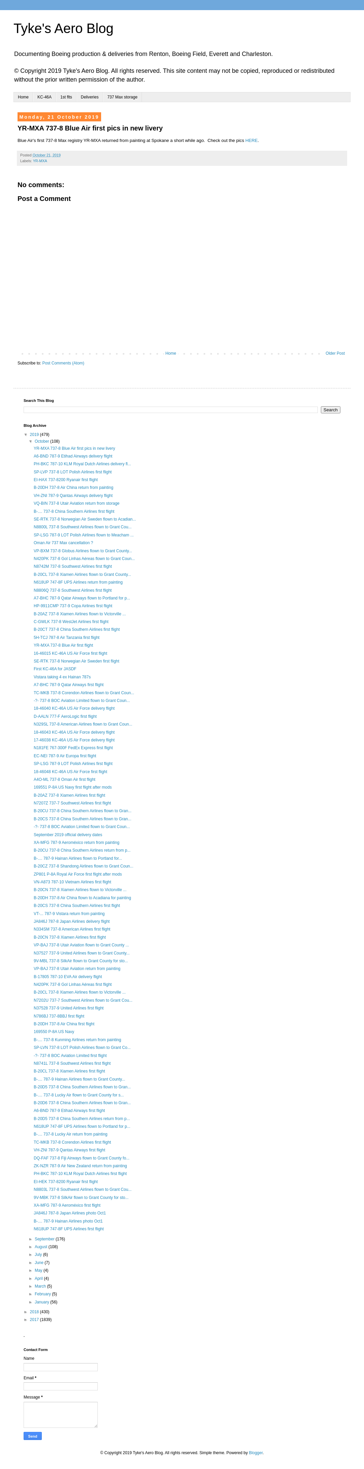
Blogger (256, 1452)
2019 (35, 434)
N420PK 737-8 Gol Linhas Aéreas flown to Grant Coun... (84, 558)
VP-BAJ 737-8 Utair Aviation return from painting (77, 968)
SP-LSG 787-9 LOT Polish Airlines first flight (73, 763)
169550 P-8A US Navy (54, 1031)
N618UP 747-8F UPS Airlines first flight (69, 1229)
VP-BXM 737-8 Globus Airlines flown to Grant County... (83, 551)
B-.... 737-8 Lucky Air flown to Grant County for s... (79, 1095)
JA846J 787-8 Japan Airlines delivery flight (72, 921)
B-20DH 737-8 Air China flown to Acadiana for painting (82, 897)
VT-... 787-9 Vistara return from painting (69, 913)
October (42, 441)
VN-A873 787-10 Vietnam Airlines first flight (72, 882)
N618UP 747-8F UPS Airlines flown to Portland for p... (82, 1126)
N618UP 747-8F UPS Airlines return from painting (78, 582)
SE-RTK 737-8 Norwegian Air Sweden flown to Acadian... (85, 519)
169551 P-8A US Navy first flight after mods (73, 787)
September (45, 1239)
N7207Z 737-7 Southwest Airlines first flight (72, 803)
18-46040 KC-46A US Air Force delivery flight (74, 708)
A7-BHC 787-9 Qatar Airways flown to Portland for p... (82, 598)
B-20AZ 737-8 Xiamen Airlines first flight (69, 795)
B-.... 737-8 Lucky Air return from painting (71, 1134)
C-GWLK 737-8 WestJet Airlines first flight (71, 621)
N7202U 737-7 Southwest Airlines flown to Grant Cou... (83, 1000)
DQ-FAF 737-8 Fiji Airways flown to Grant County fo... (81, 1158)
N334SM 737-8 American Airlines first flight (72, 929)
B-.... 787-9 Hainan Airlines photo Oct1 (68, 1221)
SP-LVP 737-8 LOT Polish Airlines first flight (73, 472)
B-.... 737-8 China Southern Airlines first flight (74, 511)
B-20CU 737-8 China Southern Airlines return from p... (82, 850)
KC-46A (44, 97)
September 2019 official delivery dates (68, 834)
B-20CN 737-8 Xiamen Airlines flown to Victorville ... (80, 889)
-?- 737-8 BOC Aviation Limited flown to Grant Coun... (82, 700)
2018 (35, 1312)
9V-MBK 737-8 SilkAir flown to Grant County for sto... (81, 1197)
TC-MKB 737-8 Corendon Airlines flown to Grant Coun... (84, 693)
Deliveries (90, 97)
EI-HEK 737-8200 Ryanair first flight (66, 1181)
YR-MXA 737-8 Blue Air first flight (63, 645)
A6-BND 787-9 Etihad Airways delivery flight (73, 456)
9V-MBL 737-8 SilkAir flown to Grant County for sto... (81, 961)
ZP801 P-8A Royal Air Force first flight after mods (78, 874)
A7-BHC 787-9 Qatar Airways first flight (68, 684)
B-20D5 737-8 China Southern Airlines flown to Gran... (82, 1087)
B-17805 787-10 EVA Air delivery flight (68, 976)
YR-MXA (40, 161)
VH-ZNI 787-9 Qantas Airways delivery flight (73, 495)
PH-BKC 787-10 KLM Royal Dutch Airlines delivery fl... (82, 464)
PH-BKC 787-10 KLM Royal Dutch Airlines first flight (80, 1173)
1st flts (66, 97)
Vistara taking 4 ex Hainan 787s (62, 677)
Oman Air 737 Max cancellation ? (63, 542)
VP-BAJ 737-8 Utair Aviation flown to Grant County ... (81, 945)
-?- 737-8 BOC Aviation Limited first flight (70, 1055)
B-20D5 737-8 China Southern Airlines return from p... (82, 1118)
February (43, 1294)
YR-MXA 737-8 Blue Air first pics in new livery (74, 448)
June (39, 1262)
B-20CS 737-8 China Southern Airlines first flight (77, 905)
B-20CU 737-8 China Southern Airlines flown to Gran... (82, 811)
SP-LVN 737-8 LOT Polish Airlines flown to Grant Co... (82, 1047)
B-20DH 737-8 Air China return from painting (73, 487)
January (42, 1302)
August (42, 1246)
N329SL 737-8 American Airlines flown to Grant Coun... (83, 724)
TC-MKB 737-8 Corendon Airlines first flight (72, 1142)
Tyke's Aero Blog (63, 28)
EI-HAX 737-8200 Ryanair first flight (66, 479)
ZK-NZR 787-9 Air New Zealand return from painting (80, 1166)
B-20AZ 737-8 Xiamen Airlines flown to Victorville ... (80, 614)
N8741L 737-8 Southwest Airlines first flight (72, 1063)
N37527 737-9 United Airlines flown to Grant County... (82, 953)
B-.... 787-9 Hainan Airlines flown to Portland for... (78, 858)
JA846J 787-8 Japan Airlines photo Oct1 (70, 1213)
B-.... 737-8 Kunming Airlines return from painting (77, 1039)
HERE (251, 140)
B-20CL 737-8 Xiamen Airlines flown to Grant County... (82, 574)
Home (23, 97)
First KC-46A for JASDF (55, 669)
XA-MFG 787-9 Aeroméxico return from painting (76, 842)
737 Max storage (122, 97)
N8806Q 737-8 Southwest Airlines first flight (73, 590)
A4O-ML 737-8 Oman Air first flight (64, 779)
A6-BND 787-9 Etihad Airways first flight (69, 1110)
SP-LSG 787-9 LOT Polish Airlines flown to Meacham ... (84, 535)
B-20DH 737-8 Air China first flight (64, 1024)
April (39, 1278)
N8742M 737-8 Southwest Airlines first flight (73, 566)
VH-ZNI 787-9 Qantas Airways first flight (69, 1150)
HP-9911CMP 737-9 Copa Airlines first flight (73, 606)
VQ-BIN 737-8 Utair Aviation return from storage (77, 503)
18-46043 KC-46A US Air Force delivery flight (74, 732)
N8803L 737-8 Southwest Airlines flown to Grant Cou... (82, 1189)
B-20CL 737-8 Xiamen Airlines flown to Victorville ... (80, 992)
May (39, 1270)
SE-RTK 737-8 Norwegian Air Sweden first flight (76, 661)
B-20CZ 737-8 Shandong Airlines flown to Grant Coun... (83, 866)
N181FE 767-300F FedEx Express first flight (73, 747)
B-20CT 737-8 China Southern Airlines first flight (77, 629)
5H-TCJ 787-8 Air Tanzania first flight (66, 637)
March (41, 1286)
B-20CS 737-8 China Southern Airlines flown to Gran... (82, 819)
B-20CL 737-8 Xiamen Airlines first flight (69, 1071)
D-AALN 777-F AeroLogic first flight (65, 716)
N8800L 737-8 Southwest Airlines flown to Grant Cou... (82, 527)
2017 (35, 1319)
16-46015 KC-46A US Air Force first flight (70, 653)
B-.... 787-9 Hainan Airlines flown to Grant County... (79, 1079)
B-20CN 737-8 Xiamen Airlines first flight (70, 937)
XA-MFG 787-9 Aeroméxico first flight (67, 1205)
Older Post (335, 353)
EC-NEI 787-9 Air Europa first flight (65, 756)
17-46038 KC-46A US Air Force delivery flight (74, 740)
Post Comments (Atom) (63, 363)
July (39, 1254)
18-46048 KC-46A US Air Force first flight (70, 771)
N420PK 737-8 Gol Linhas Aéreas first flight (73, 984)
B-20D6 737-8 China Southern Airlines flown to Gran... (82, 1102)
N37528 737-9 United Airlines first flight (68, 1008)
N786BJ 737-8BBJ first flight (59, 1016)
